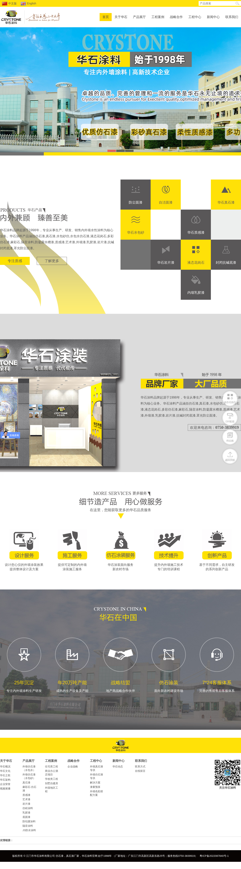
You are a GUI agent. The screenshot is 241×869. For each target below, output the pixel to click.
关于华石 (120, 17)
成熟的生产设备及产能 (72, 664)
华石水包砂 (135, 232)
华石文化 (5, 770)
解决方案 (95, 782)
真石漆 (26, 782)
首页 (105, 17)
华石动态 (117, 766)
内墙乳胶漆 (195, 293)
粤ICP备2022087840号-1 (214, 855)
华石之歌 (5, 775)
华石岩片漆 (165, 262)
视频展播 (5, 788)
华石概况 (5, 766)
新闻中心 (213, 17)
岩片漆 (26, 803)
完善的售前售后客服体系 (217, 664)
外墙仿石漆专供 (96, 776)
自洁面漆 (166, 202)
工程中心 (194, 17)
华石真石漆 (226, 202)
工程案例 (157, 17)
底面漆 (26, 817)
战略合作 (176, 17)
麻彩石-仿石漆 (29, 788)
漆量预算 (95, 786)
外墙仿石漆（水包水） (29, 768)
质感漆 (26, 794)
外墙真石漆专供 (96, 768)
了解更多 (52, 261)
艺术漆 (26, 799)
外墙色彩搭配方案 (96, 793)
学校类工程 (51, 778)
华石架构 (5, 779)
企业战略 (72, 766)
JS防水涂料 (29, 830)
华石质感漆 (195, 232)
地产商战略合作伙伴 (120, 664)
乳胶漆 (26, 812)
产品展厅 (139, 17)
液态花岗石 (195, 262)
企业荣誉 (5, 784)
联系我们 (231, 17)
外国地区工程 (51, 789)
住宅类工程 (51, 766)
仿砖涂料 (27, 808)
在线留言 (140, 770)
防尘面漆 (135, 202)
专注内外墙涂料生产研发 (24, 664)
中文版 (9, 3)
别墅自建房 (51, 783)
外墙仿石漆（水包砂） (29, 776)
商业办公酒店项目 (51, 772)
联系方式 (140, 766)
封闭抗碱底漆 (226, 262)
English (28, 3)
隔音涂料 (27, 825)
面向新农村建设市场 (169, 664)
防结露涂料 (29, 821)
